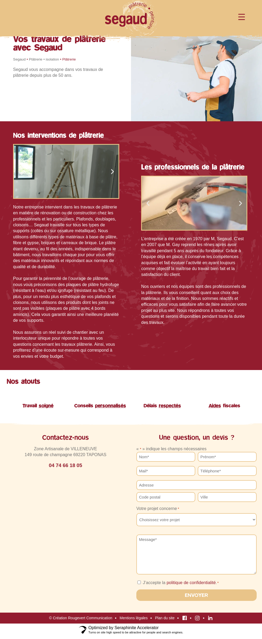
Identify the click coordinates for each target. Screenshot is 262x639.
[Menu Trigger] (241, 16)
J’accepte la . (181, 582)
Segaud (19, 59)
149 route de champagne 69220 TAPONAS (65, 454)
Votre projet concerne (157, 508)
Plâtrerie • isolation (44, 59)
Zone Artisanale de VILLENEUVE (65, 449)
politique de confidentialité (191, 582)
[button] (20, 171)
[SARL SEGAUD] (65, 538)
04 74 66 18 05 (65, 465)
